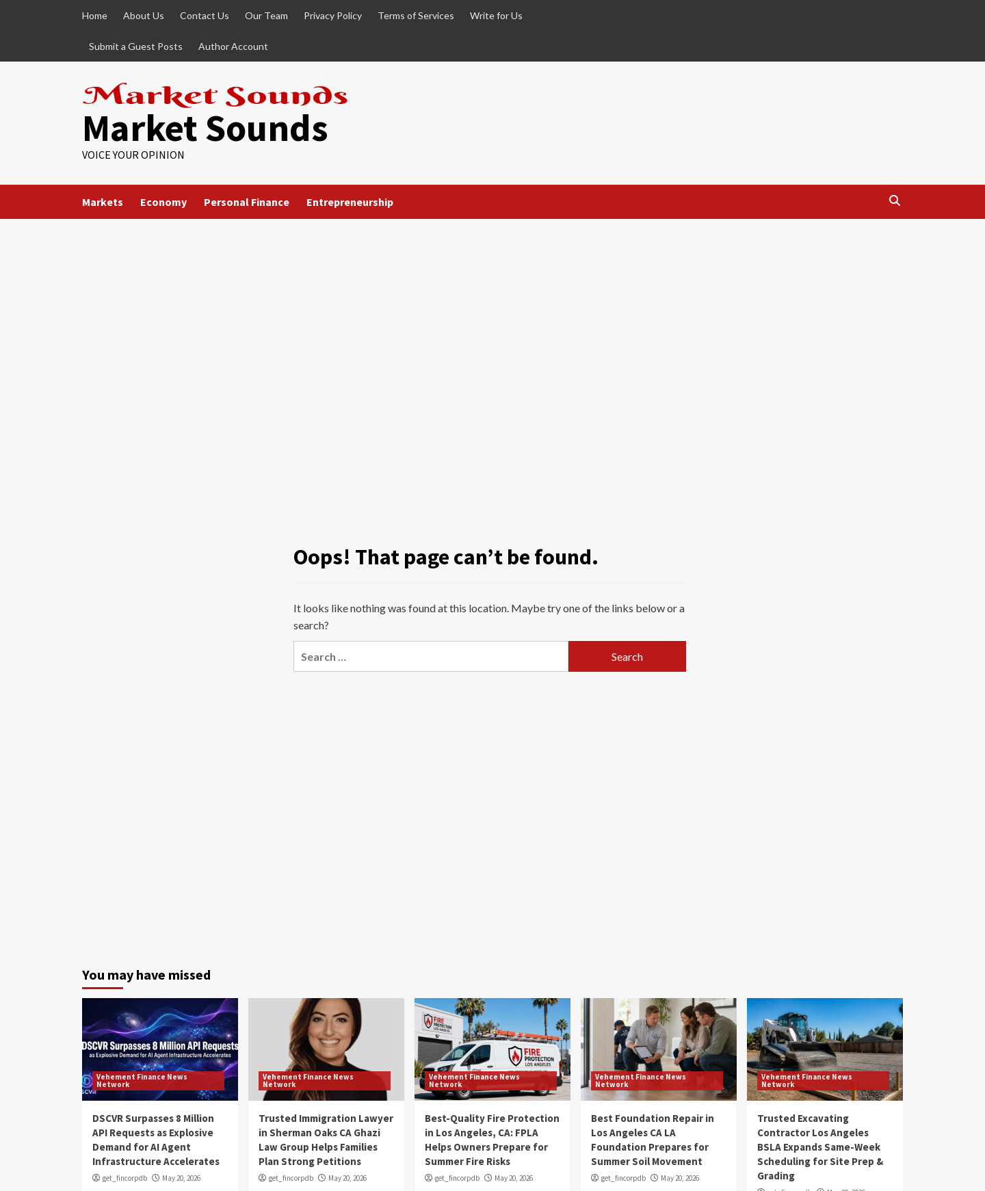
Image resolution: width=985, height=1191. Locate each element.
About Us (143, 15)
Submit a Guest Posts (136, 46)
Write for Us (496, 15)
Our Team (266, 15)
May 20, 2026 (181, 1178)
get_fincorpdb (125, 1178)
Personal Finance (246, 202)
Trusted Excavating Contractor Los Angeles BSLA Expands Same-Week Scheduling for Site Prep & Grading (820, 1147)
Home (94, 15)
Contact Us (204, 15)
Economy (163, 202)
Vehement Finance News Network (141, 1080)
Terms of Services (416, 15)
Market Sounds (205, 127)
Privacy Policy (333, 15)
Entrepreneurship (349, 202)
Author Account (233, 46)
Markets (102, 202)
